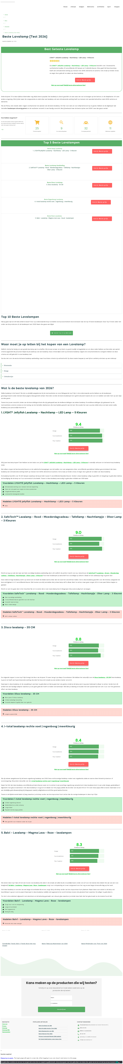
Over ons (4, 1024)
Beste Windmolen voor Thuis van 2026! (94, 944)
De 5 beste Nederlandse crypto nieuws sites (50, 1039)
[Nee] (119, 1062)
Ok (117, 1062)
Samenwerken (6, 1032)
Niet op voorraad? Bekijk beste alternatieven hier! (68, 85)
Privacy (4, 1026)
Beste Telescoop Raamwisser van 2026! (55, 944)
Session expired (6, 1054)
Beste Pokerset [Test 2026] (45, 1033)
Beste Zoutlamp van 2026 (45, 1025)
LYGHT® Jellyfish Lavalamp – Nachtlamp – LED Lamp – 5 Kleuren (74, 66)
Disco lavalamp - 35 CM (102, 677)
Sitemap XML (6, 1030)
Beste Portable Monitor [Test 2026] (48, 1028)
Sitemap (4, 1028)
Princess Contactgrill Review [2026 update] (50, 1036)
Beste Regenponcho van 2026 (46, 1031)
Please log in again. (7, 1058)
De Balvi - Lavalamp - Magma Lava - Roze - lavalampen (27, 885)
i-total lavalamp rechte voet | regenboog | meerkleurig (50, 781)
